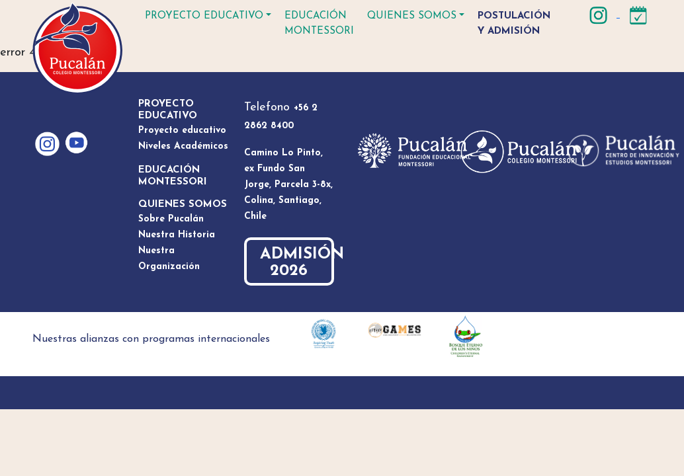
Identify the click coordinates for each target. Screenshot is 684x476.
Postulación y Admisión (514, 23)
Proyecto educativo (204, 16)
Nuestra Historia (176, 235)
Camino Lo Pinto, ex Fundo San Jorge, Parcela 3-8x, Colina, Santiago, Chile (288, 184)
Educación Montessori (319, 23)
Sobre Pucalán (171, 219)
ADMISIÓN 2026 (297, 263)
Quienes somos (411, 16)
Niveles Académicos (183, 146)
